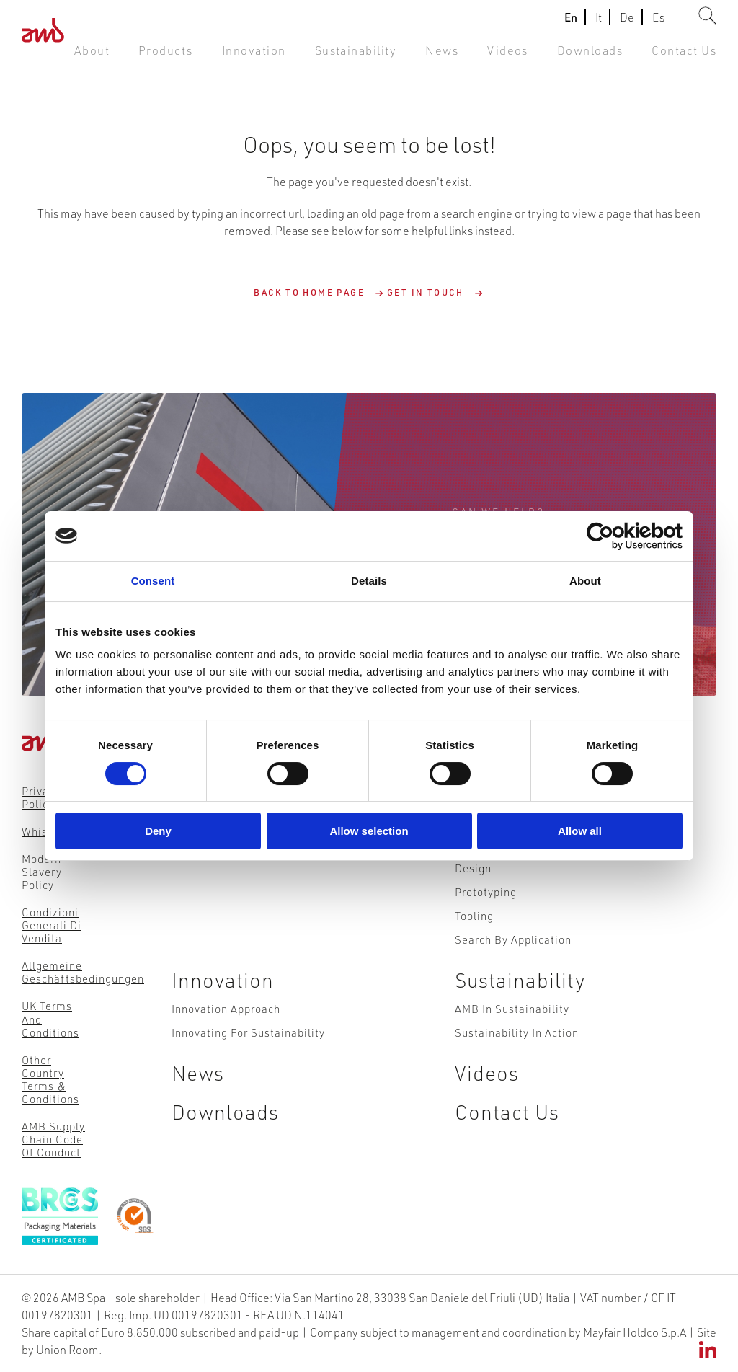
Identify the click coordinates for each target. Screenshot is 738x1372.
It (598, 24)
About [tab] (585, 581)
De (627, 24)
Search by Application (513, 969)
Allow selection (368, 831)
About (159, 57)
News (470, 57)
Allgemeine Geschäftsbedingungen (83, 972)
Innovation (305, 57)
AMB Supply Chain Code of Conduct (53, 1138)
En (570, 24)
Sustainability (393, 57)
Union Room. (69, 1348)
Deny (158, 831)
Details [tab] (369, 581)
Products (226, 57)
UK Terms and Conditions (50, 1019)
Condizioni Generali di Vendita (51, 925)
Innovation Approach (226, 1042)
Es (658, 24)
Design (473, 887)
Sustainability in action (517, 1069)
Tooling (474, 941)
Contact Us (689, 57)
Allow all (580, 831)
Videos (531, 57)
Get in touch (425, 292)
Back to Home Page (309, 292)
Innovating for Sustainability (248, 1069)
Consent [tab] (153, 581)
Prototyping (486, 914)
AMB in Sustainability (512, 1042)
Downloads (605, 57)
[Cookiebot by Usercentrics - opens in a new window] (619, 536)
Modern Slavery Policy (42, 871)
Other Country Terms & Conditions (50, 1078)
